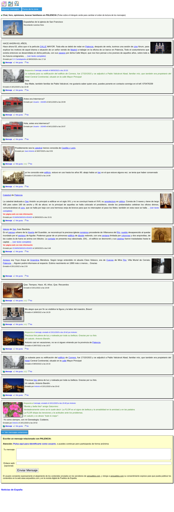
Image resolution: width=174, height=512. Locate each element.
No (26, 62)
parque (11, 232)
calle (64, 360)
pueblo (124, 232)
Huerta (31, 232)
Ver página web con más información (18, 214)
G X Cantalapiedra (19, 59)
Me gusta (18, 62)
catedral (38, 148)
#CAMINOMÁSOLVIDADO (22, 217)
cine (136, 46)
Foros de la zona (30, 9)
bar (99, 172)
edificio (47, 172)
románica (84, 232)
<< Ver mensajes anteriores (14, 432)
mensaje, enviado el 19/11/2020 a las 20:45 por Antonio (55, 403)
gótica (122, 201)
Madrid (73, 49)
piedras (120, 238)
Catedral (7, 195)
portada (51, 238)
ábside (81, 235)
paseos (62, 53)
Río (118, 232)
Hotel (27, 360)
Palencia (89, 46)
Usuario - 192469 (39, 102)
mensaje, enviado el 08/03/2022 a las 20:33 (51, 70)
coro (23, 208)
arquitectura (110, 201)
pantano (22, 235)
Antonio (37, 386)
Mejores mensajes (10, 9)
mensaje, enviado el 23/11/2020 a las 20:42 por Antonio (56, 332)
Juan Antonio (29, 151)
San (27, 201)
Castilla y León (68, 148)
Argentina (34, 260)
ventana (105, 235)
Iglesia (6, 229)
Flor (124, 260)
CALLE (43, 46)
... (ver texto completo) (35, 56)
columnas (125, 235)
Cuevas (110, 260)
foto (35, 380)
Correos (72, 357)
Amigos (6, 260)
